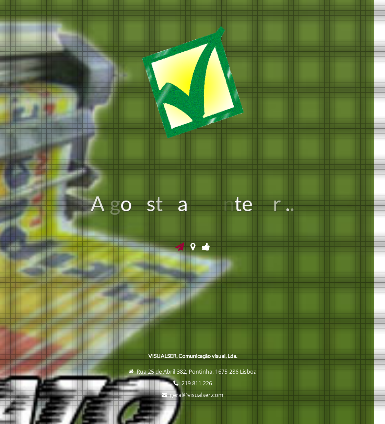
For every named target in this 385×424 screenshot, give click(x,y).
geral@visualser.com (196, 395)
